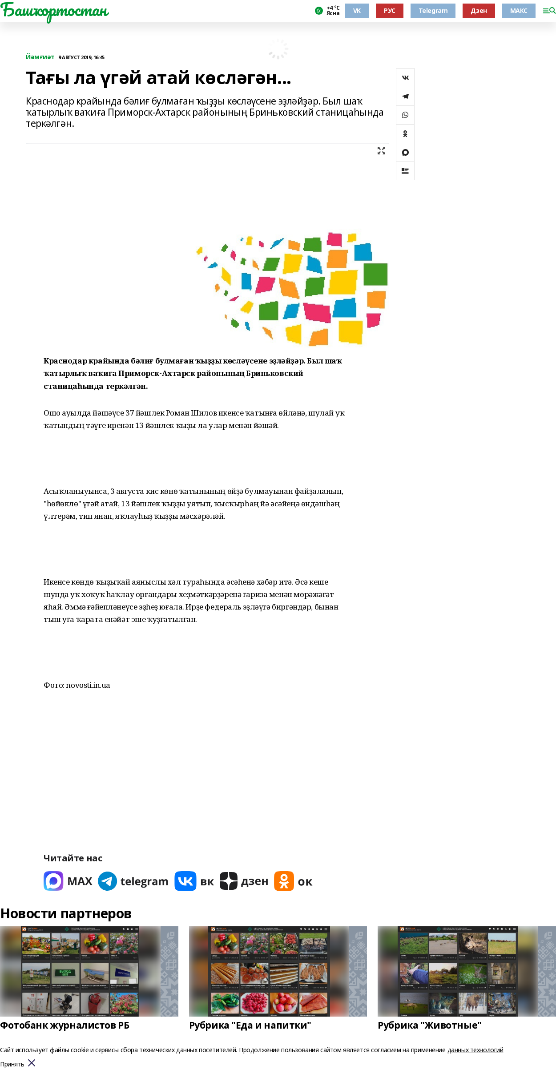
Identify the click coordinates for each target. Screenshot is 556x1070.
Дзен (479, 10)
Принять (12, 1064)
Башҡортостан (53, 9)
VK (357, 10)
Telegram (433, 10)
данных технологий (475, 1050)
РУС (389, 10)
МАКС (519, 10)
